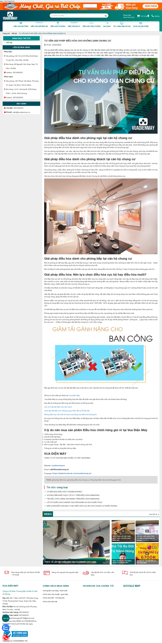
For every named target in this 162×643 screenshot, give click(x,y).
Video (48, 514)
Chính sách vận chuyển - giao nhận (55, 594)
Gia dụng (107, 24)
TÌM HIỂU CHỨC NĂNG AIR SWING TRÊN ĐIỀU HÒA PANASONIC (73, 498)
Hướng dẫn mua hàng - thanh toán (55, 590)
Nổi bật (14, 33)
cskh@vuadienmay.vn (21, 112)
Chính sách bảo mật (50, 601)
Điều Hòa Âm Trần (21, 24)
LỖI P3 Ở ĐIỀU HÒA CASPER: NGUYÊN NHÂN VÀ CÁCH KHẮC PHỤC (74, 502)
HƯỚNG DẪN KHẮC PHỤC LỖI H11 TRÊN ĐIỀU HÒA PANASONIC (73, 495)
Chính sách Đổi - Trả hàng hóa (53, 598)
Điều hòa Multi (74, 24)
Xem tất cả (154, 514)
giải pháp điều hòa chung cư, (78, 479)
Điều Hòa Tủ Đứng (57, 24)
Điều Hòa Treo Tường (92, 24)
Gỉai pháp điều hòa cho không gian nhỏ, (105, 479)
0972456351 (18, 72)
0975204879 (18, 97)
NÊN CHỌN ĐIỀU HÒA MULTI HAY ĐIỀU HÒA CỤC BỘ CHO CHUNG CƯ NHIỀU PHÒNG (82, 505)
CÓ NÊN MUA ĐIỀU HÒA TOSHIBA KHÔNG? (64, 491)
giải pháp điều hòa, (59, 479)
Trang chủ (6, 33)
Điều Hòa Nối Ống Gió (39, 24)
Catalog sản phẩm (140, 26)
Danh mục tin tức (21, 38)
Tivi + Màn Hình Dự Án (121, 24)
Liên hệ (6, 618)
